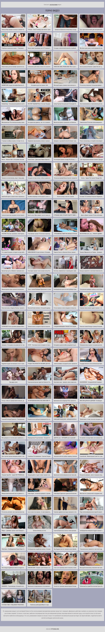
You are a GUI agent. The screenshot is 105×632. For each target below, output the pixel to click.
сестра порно (54, 4)
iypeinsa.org (55, 629)
